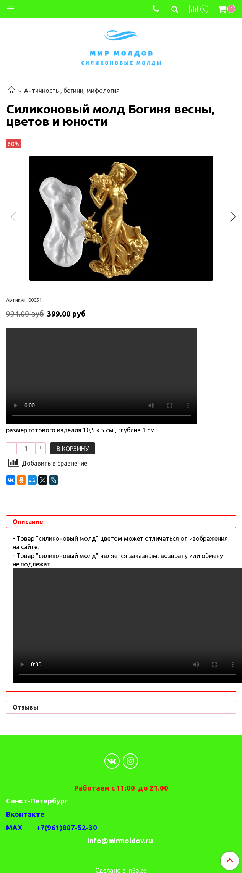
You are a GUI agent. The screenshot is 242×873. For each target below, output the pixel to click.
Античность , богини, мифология (72, 90)
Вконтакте (25, 814)
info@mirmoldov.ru (121, 841)
